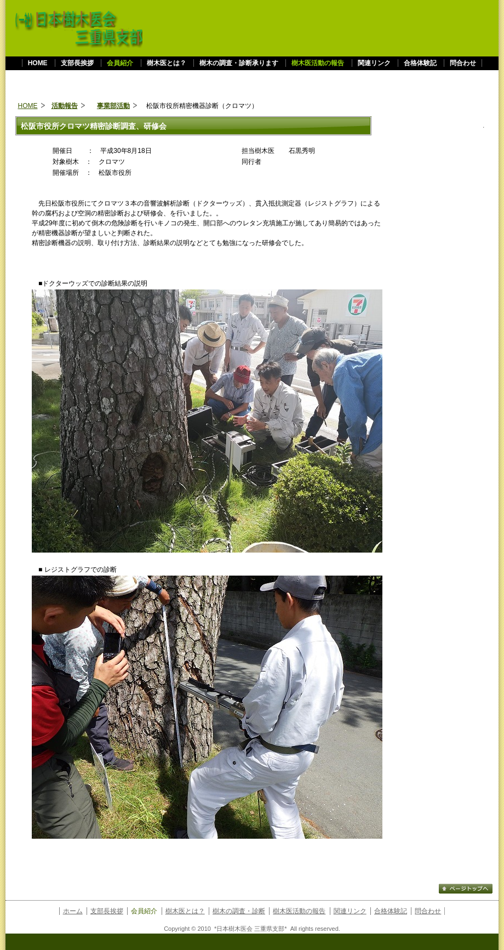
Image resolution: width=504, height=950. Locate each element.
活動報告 (64, 106)
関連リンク (374, 63)
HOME (38, 63)
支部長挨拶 (78, 63)
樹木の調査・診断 (239, 911)
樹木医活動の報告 (299, 911)
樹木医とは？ (166, 63)
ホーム (73, 911)
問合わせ (463, 63)
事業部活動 (113, 106)
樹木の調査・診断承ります (238, 63)
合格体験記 (420, 63)
